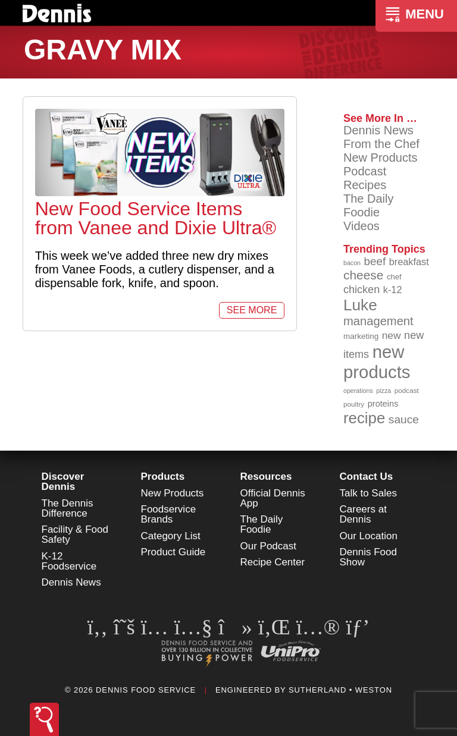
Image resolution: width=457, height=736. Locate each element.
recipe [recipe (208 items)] (364, 418)
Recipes (364, 184)
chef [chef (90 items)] (394, 276)
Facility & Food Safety (75, 534)
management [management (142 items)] (378, 321)
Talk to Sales (368, 493)
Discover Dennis (63, 481)
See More (252, 310)
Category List (171, 536)
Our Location (368, 536)
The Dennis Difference (67, 508)
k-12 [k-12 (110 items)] (392, 289)
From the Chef (381, 143)
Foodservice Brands (168, 514)
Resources (266, 476)
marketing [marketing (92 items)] (360, 336)
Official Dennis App (272, 498)
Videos (361, 225)
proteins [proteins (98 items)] (383, 403)
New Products (380, 157)
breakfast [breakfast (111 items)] (409, 261)
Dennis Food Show (368, 557)
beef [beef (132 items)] (375, 261)
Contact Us (366, 476)
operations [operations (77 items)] (358, 390)
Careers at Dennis (363, 514)
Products (163, 476)
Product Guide (173, 552)
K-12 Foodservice (69, 561)
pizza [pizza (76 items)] (383, 390)
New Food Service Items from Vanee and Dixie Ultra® (155, 218)
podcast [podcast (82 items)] (407, 390)
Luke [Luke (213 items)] (360, 305)
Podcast (364, 171)
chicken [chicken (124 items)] (361, 289)
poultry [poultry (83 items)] (353, 404)
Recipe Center (272, 562)
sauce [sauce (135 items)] (404, 419)
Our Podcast (268, 546)
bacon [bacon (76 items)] (352, 262)
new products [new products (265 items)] (377, 362)
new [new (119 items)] (391, 335)
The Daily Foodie (368, 205)
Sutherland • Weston (340, 689)
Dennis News (378, 130)
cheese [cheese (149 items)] (363, 275)
